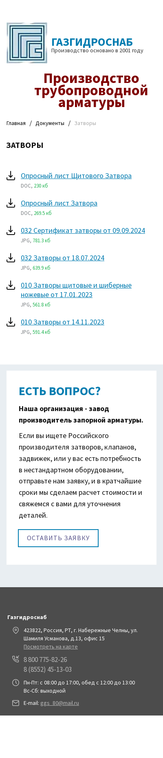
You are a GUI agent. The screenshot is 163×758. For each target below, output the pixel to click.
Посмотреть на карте (51, 646)
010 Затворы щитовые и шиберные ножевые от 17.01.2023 (76, 289)
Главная (16, 123)
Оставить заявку (58, 538)
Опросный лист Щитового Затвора (76, 175)
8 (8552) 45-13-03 (48, 669)
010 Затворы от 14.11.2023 (62, 321)
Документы (49, 123)
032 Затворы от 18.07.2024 (62, 257)
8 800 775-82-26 (45, 659)
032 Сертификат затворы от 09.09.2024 (83, 230)
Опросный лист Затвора (59, 203)
